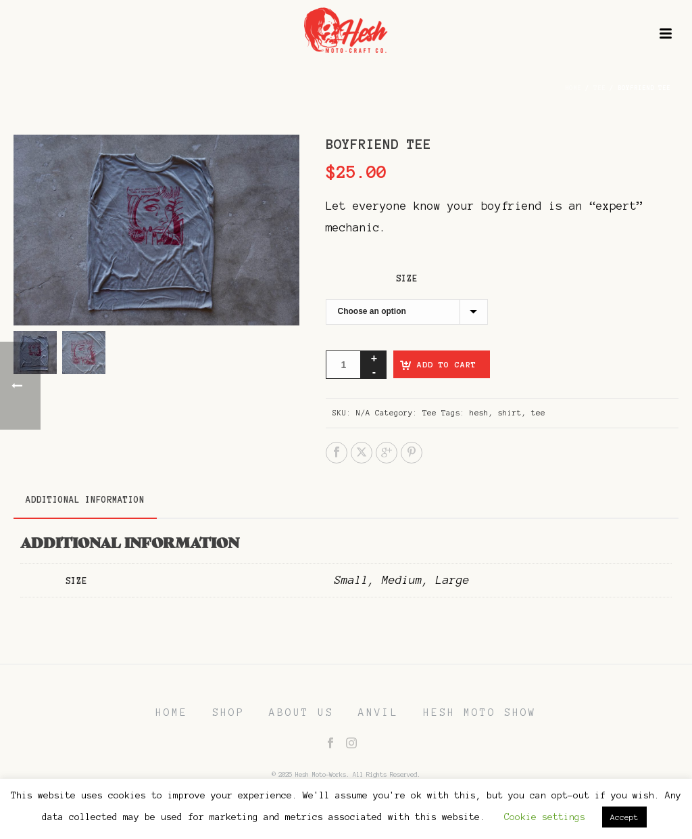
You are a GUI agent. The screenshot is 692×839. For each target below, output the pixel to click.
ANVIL (378, 712)
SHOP (228, 712)
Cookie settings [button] (544, 817)
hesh (479, 413)
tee (538, 413)
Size (407, 279)
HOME (171, 712)
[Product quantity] (343, 364)
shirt (510, 413)
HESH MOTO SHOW (480, 712)
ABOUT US (301, 712)
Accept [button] (624, 817)
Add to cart (446, 364)
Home (573, 88)
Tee (599, 88)
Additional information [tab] (85, 500)
